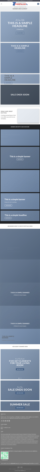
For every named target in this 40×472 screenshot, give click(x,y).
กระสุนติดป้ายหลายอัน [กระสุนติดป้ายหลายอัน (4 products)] (30, 439)
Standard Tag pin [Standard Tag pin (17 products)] (12, 437)
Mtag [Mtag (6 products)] (8, 437)
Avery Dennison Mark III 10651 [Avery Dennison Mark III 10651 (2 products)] (5, 434)
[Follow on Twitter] (5, 421)
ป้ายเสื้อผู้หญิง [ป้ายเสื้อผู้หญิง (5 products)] (18, 442)
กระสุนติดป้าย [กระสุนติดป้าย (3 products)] (30, 437)
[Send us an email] (7, 421)
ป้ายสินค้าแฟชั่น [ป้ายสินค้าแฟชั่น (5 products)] (13, 442)
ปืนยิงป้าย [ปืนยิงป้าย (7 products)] (22, 441)
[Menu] (1, 4)
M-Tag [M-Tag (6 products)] (6, 437)
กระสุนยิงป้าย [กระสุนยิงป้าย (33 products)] (9, 441)
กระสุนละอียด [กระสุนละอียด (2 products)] (13, 441)
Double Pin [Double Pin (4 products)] (25, 434)
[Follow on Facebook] (2, 421)
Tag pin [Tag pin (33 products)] (22, 437)
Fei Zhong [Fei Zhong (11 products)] (29, 434)
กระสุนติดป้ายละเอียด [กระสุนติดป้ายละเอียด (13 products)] (17, 439)
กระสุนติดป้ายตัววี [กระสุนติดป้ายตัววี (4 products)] (10, 439)
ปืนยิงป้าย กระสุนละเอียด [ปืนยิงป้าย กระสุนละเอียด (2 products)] (27, 441)
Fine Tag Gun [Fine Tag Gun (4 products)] (34, 434)
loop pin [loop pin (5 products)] (2, 437)
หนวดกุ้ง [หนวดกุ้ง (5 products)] (33, 442)
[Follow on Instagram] (3, 421)
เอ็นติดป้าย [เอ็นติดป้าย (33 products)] (14, 444)
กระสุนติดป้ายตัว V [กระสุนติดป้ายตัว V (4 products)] (4, 439)
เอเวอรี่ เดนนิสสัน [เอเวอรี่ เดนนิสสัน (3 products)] (9, 444)
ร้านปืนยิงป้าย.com (6, 427)
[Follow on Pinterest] (9, 421)
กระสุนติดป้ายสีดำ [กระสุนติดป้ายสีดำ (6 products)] (23, 439)
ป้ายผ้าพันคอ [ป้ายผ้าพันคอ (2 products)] (8, 442)
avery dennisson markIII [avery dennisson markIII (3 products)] (15, 434)
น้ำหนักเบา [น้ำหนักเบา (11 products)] (18, 441)
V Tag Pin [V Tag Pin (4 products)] (25, 437)
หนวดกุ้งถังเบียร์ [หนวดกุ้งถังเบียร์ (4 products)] (28, 442)
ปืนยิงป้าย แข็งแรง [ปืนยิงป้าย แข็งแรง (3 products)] (35, 441)
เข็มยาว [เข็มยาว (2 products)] (36, 442)
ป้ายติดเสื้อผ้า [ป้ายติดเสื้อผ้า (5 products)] (3, 442)
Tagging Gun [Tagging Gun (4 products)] (18, 437)
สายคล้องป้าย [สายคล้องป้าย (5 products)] (23, 442)
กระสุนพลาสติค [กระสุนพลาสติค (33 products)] (3, 441)
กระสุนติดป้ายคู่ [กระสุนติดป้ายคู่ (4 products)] (35, 437)
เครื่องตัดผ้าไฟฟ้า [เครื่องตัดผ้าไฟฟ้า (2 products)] (3, 444)
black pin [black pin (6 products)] (21, 434)
